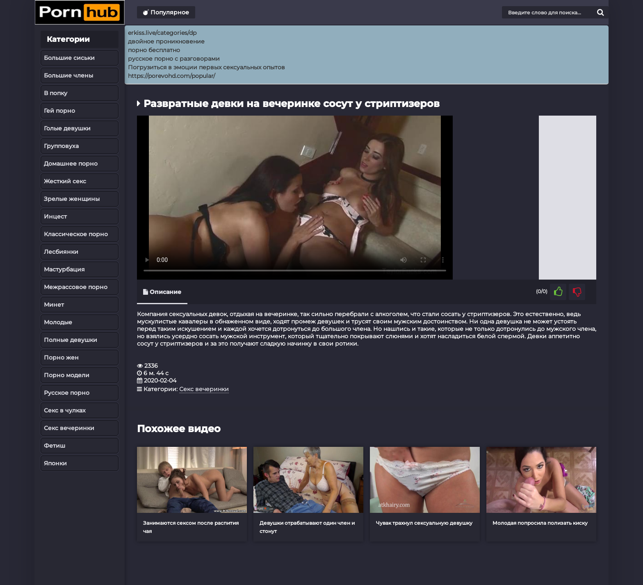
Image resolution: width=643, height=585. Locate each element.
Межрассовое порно (75, 287)
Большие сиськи (69, 57)
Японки (55, 463)
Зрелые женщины (72, 199)
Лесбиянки (61, 251)
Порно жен (61, 357)
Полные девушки (70, 340)
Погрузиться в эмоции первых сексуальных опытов (206, 67)
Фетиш (54, 445)
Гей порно (59, 110)
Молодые (58, 322)
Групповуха (61, 146)
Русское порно (66, 392)
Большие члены (68, 75)
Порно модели (66, 375)
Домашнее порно (71, 163)
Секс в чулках (65, 410)
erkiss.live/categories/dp (162, 32)
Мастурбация (64, 269)
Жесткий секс (65, 181)
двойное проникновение (166, 41)
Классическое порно (76, 234)
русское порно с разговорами (174, 58)
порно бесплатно (154, 50)
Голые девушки (67, 128)
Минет (54, 304)
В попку (55, 93)
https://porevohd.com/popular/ (171, 76)
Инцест (55, 216)
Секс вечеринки (69, 428)
